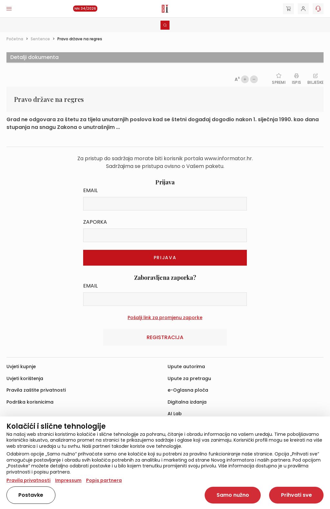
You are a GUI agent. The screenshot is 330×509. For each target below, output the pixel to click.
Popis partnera (104, 480)
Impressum (68, 480)
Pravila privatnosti (28, 480)
